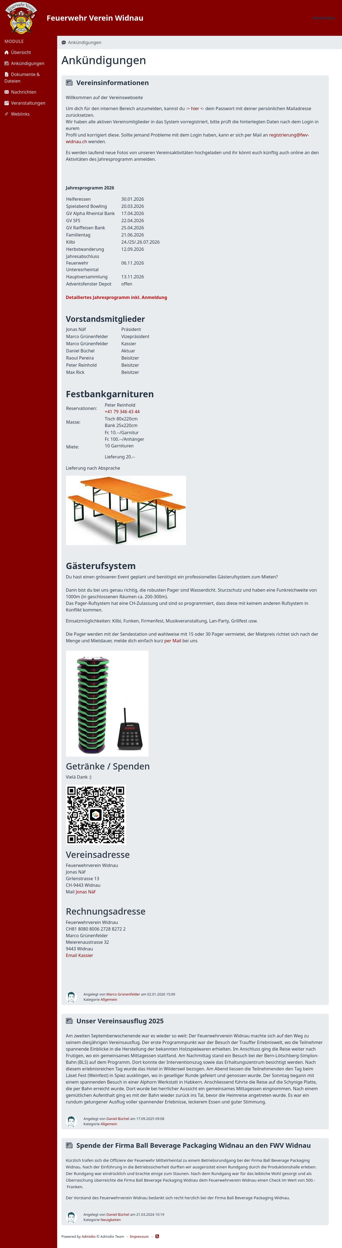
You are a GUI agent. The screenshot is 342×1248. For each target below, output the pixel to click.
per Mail (172, 641)
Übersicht (17, 52)
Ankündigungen (24, 63)
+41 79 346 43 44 (122, 412)
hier (195, 108)
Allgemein (108, 999)
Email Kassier (79, 955)
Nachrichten (20, 92)
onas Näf (86, 892)
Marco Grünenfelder (123, 994)
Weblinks (17, 114)
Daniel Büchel (118, 1118)
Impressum (139, 1236)
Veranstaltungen (24, 103)
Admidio (89, 1236)
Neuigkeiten (110, 1219)
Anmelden (323, 18)
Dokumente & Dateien (22, 77)
